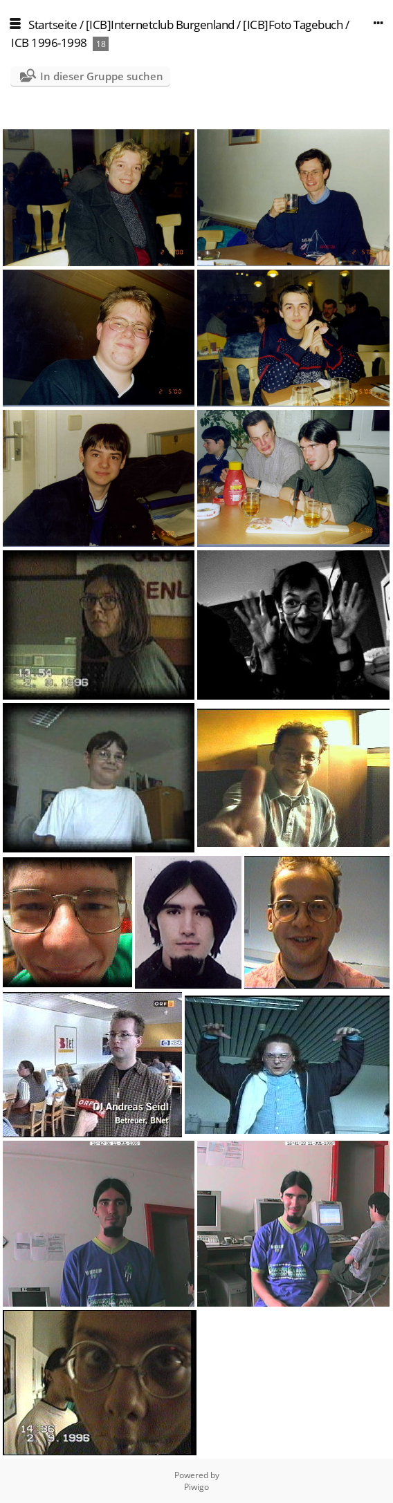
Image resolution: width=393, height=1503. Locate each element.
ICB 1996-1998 (49, 42)
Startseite (52, 24)
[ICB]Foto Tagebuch (292, 24)
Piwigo (196, 1487)
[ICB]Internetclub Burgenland (160, 24)
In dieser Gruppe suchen (101, 76)
